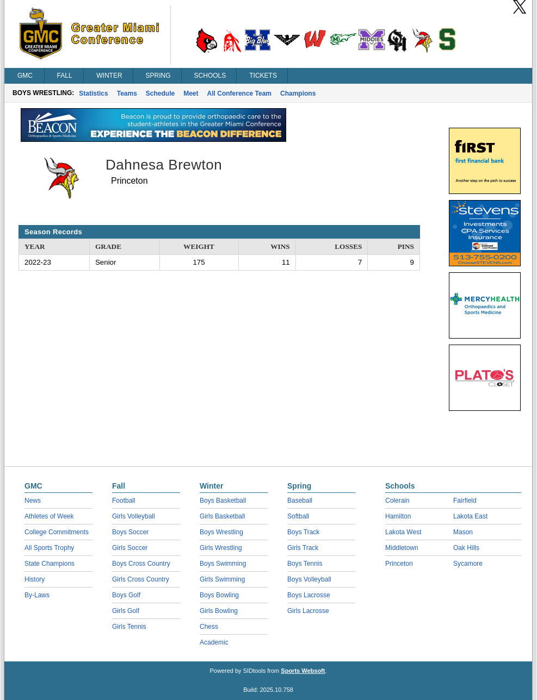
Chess (209, 626)
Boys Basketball (223, 500)
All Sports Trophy (49, 548)
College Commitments (56, 532)
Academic (214, 642)
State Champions (49, 563)
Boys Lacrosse (308, 595)
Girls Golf (125, 611)
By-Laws (37, 595)
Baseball (299, 500)
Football (123, 500)
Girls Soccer (129, 548)
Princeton (399, 563)
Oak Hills (466, 548)
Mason (463, 532)
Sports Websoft (303, 670)
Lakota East (470, 516)
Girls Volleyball (133, 516)
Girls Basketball (222, 516)
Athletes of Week (49, 516)
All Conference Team (239, 93)
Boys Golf (126, 595)
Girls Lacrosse (308, 611)
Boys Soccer (130, 532)
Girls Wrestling (221, 548)
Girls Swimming (222, 579)
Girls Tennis (129, 626)
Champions (298, 93)
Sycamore (468, 563)
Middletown (401, 548)
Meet (190, 93)
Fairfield (465, 500)
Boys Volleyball (309, 579)
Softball (298, 516)
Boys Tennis (304, 563)
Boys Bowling (219, 595)
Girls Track (302, 548)
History (34, 579)
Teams (127, 93)
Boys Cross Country (141, 563)
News (32, 500)
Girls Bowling (219, 611)
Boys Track (303, 532)
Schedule (160, 93)
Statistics (93, 93)
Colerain (397, 500)
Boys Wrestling (221, 532)
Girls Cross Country (140, 579)
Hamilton (398, 516)
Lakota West (403, 532)
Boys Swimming (223, 563)
